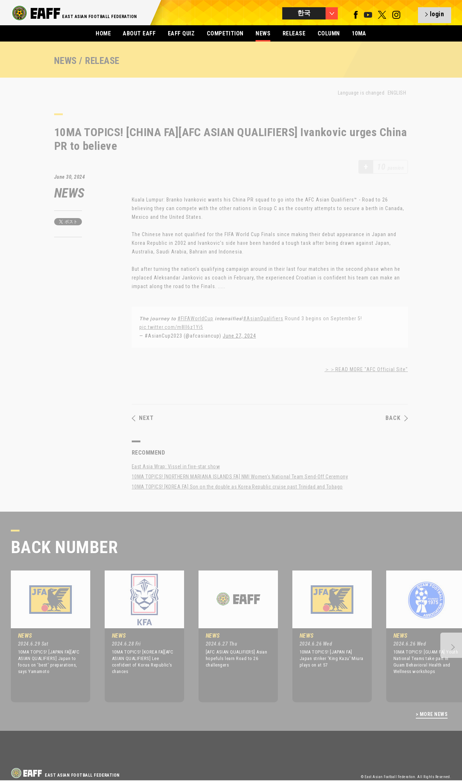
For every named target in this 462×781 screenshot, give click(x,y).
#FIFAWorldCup (195, 318)
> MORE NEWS (432, 714)
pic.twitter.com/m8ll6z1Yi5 (171, 327)
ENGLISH (397, 92)
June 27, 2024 (239, 336)
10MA (359, 33)
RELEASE (294, 33)
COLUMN (329, 33)
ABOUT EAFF (139, 33)
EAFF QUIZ (181, 33)
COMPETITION (225, 33)
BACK (396, 418)
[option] (45, 636)
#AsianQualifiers (263, 318)
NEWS (263, 33)
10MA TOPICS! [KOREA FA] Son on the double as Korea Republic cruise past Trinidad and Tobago (237, 487)
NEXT (143, 418)
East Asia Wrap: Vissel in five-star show (176, 466)
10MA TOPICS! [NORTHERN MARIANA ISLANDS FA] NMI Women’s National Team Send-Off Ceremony (240, 477)
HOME (103, 33)
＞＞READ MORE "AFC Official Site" (366, 369)
